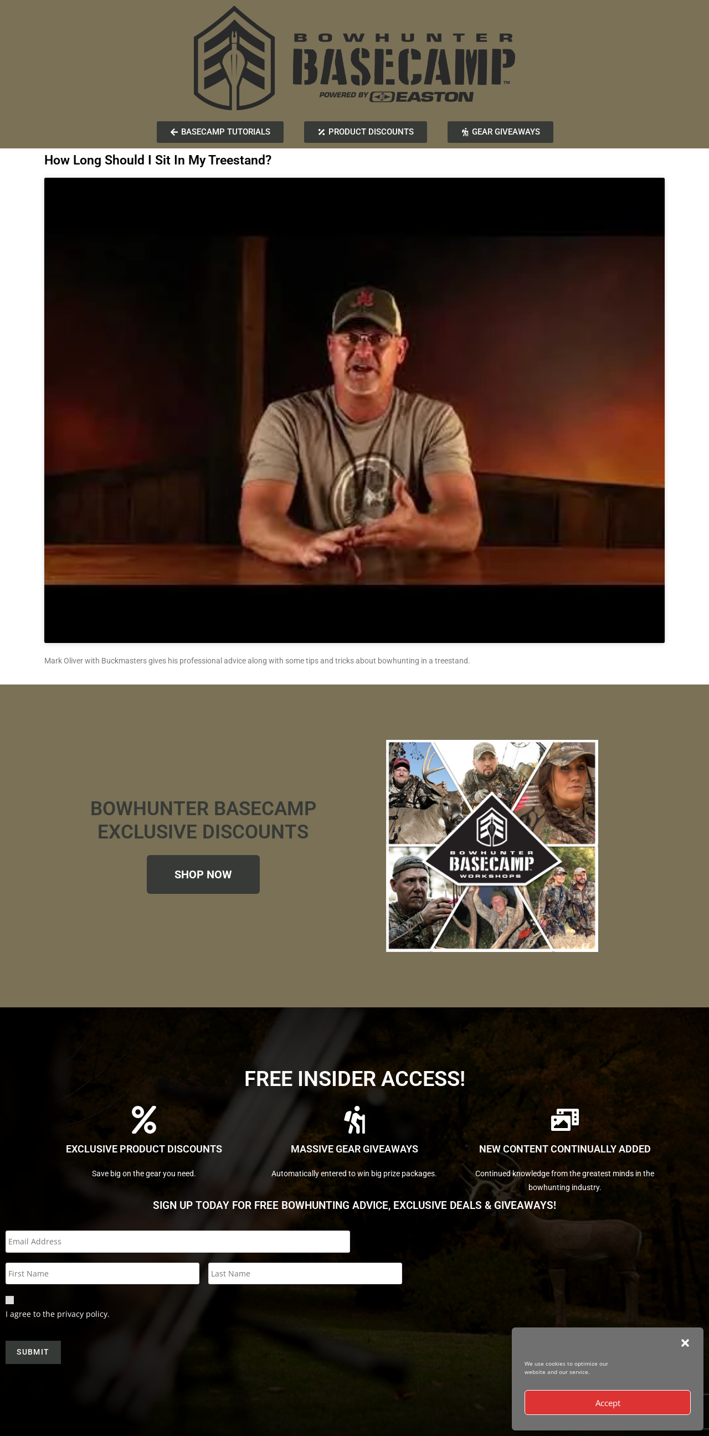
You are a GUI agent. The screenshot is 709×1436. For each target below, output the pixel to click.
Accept (607, 1402)
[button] (685, 1342)
